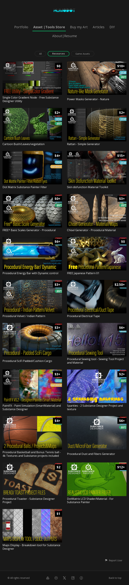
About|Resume (64, 36)
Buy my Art (79, 27)
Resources (58, 53)
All (40, 53)
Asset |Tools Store (49, 27)
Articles (98, 27)
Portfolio (21, 27)
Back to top (115, 577)
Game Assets (82, 53)
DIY (112, 27)
